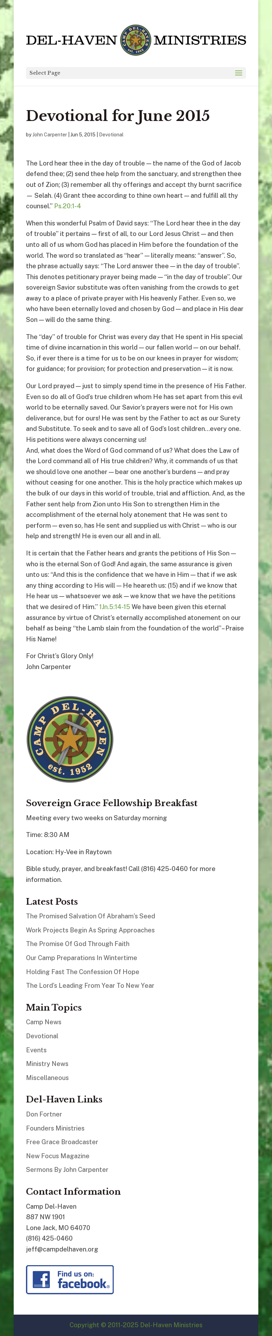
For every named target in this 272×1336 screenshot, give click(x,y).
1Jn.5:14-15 (114, 606)
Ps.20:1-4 (67, 206)
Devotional (111, 134)
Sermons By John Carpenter (67, 1169)
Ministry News (47, 1063)
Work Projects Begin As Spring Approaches (90, 930)
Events (36, 1050)
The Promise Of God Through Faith (78, 943)
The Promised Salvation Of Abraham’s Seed (90, 916)
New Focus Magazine (57, 1156)
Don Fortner (44, 1114)
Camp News (43, 1022)
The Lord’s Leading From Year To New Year (90, 985)
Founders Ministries (55, 1128)
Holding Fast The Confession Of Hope (82, 972)
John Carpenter (50, 134)
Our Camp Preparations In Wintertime (81, 957)
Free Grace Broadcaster (62, 1142)
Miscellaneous (47, 1077)
